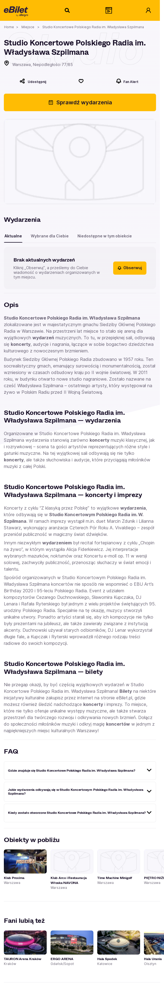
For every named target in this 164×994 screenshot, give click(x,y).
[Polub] (81, 81)
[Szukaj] (67, 10)
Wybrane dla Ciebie (50, 236)
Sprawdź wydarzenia (80, 102)
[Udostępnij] (33, 81)
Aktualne (13, 236)
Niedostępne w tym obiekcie (104, 236)
